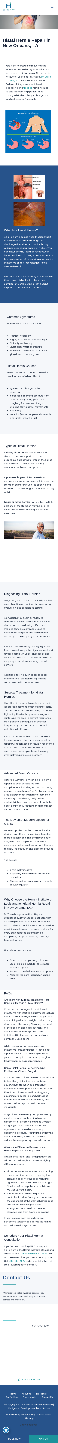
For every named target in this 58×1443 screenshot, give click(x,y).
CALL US (43, 1438)
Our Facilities (11, 1397)
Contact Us (47, 1397)
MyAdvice (44, 1408)
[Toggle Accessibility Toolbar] (6, 1430)
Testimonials (29, 1397)
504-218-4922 (17, 1261)
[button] (29, 1380)
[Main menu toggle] (52, 7)
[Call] (29, 1340)
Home (13, 1393)
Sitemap (29, 1418)
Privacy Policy (28, 1414)
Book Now (14, 1438)
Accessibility (12, 1414)
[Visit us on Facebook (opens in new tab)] (5, 1355)
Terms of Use (44, 1414)
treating (27, 87)
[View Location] (4, 1325)
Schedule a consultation (33, 1253)
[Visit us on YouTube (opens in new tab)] (19, 1355)
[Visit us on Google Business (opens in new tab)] (15, 1355)
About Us (26, 1393)
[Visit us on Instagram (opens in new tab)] (10, 1355)
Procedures (41, 1393)
